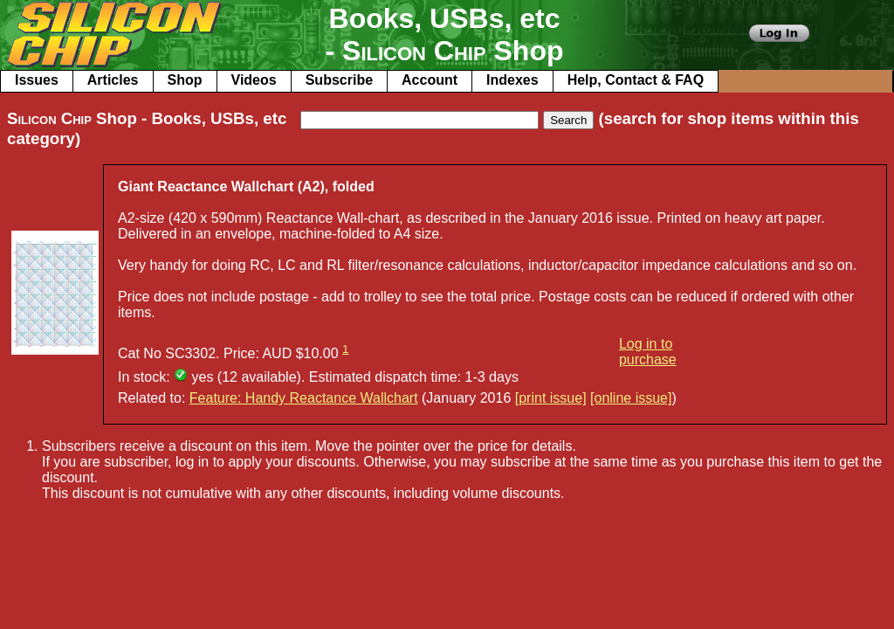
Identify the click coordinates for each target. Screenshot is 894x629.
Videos (254, 80)
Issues (36, 80)
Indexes (512, 80)
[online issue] (630, 398)
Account (429, 80)
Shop (185, 80)
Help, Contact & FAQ (635, 80)
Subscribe (339, 80)
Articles (113, 80)
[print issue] (551, 398)
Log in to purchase (648, 351)
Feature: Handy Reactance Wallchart (303, 398)
